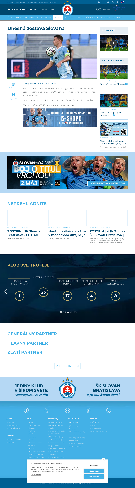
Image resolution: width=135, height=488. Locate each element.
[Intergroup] (52, 357)
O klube (31, 434)
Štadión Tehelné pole (36, 454)
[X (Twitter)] (103, 2)
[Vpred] (130, 291)
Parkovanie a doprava (57, 449)
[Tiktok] (117, 2)
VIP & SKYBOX (54, 434)
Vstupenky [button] (29, 18)
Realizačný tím (12, 425)
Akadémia (69, 18)
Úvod (10, 18)
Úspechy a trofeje (34, 425)
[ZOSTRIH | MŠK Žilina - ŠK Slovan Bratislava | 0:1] (109, 218)
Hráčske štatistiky (13, 428)
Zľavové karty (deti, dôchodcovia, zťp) (56, 438)
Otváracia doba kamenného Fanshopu (98, 429)
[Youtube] (108, 2)
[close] (103, 459)
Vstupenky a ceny (55, 422)
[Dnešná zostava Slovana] (114, 72)
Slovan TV (24, 228)
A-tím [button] (39, 18)
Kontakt (31, 440)
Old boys (31, 431)
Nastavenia (94, 465)
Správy (58, 18)
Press (17, 2)
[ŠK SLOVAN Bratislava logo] (67, 8)
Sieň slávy (31, 428)
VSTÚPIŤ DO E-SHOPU (96, 423)
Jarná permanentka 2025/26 (56, 426)
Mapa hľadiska (54, 446)
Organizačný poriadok (36, 457)
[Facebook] (99, 2)
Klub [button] (18, 18)
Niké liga (113, 81)
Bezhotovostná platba (57, 443)
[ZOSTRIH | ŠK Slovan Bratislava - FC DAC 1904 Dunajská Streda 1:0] (26, 218)
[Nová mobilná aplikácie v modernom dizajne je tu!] (114, 129)
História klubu (68, 312)
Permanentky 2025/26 (57, 431)
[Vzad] (5, 291)
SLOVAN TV (105, 18)
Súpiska (10, 422)
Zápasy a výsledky (14, 439)
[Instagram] (113, 2)
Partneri (31, 449)
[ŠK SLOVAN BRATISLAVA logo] (36, 9)
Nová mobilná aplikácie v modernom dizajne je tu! (113, 142)
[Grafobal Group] (83, 357)
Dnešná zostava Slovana (113, 84)
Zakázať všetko (94, 471)
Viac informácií (36, 474)
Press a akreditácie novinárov (35, 444)
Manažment (32, 437)
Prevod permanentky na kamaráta (77, 439)
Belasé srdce (43, 2)
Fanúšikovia (114, 138)
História (31, 422)
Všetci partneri (67, 366)
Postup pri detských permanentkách (76, 445)
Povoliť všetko (94, 476)
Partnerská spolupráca (36, 452)
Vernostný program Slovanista (56, 453)
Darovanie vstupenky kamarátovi (56, 459)
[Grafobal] (52, 348)
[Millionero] (83, 348)
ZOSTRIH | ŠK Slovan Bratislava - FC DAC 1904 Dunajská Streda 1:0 (24, 233)
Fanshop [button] (117, 18)
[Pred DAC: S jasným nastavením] (114, 101)
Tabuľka (10, 442)
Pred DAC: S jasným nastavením (110, 113)
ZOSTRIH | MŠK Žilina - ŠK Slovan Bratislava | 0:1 (107, 233)
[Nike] (67, 339)
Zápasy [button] (48, 18)
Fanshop (52, 2)
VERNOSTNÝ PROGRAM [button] (87, 18)
